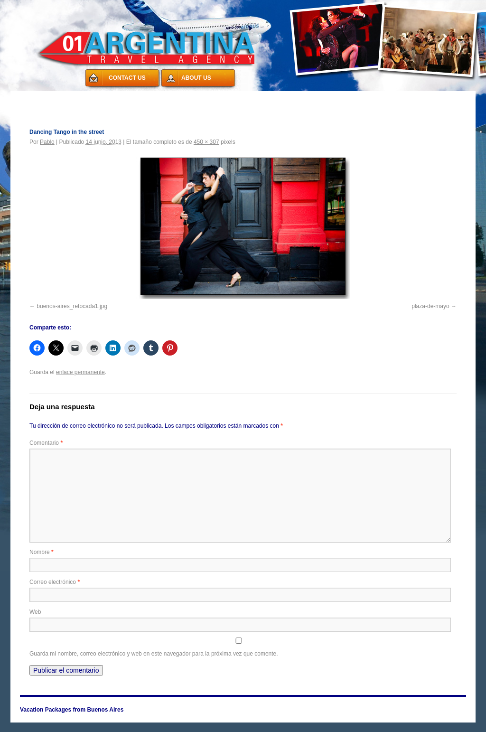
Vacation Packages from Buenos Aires (82, 97)
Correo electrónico (54, 582)
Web (35, 612)
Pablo (47, 142)
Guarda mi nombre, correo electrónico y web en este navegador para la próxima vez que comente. (153, 653)
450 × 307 (206, 142)
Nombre (41, 552)
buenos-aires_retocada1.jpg (72, 306)
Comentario (46, 443)
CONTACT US (127, 78)
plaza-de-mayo (430, 306)
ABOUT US (196, 78)
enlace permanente (80, 372)
